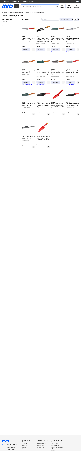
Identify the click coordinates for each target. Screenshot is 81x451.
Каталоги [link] (4, 12)
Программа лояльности (54, 442)
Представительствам (57, 447)
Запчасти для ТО (41, 443)
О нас (23, 442)
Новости (24, 445)
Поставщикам (55, 445)
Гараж (38, 449)
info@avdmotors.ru (10, 447)
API (52, 449)
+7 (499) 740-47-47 (10, 445)
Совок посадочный (39, 12)
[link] (20, 12)
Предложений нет (27, 112)
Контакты (31, 1)
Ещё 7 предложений (56, 52)
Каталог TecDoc (41, 447)
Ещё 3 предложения (27, 84)
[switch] (77, 1)
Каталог (39, 442)
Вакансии (24, 449)
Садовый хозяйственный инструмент (20, 12)
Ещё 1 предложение (27, 52)
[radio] (75, 19)
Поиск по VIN (40, 445)
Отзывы (24, 447)
